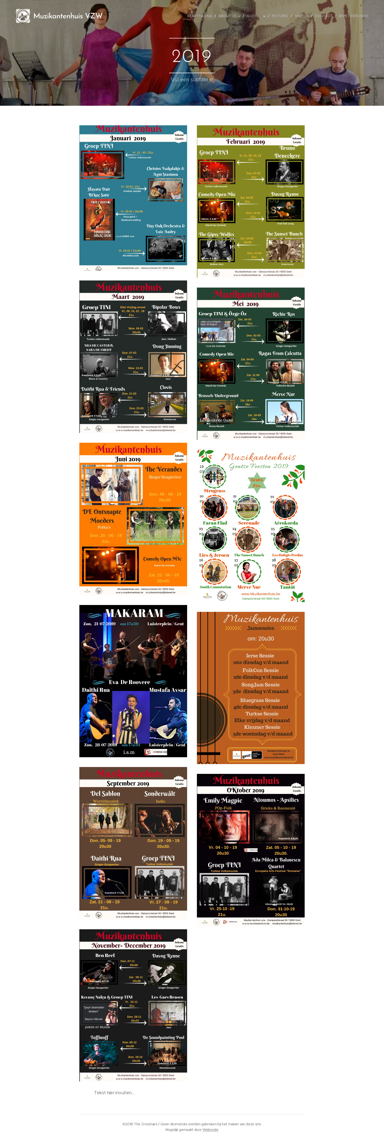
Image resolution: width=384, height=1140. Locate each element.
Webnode (210, 1130)
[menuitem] (202, 16)
